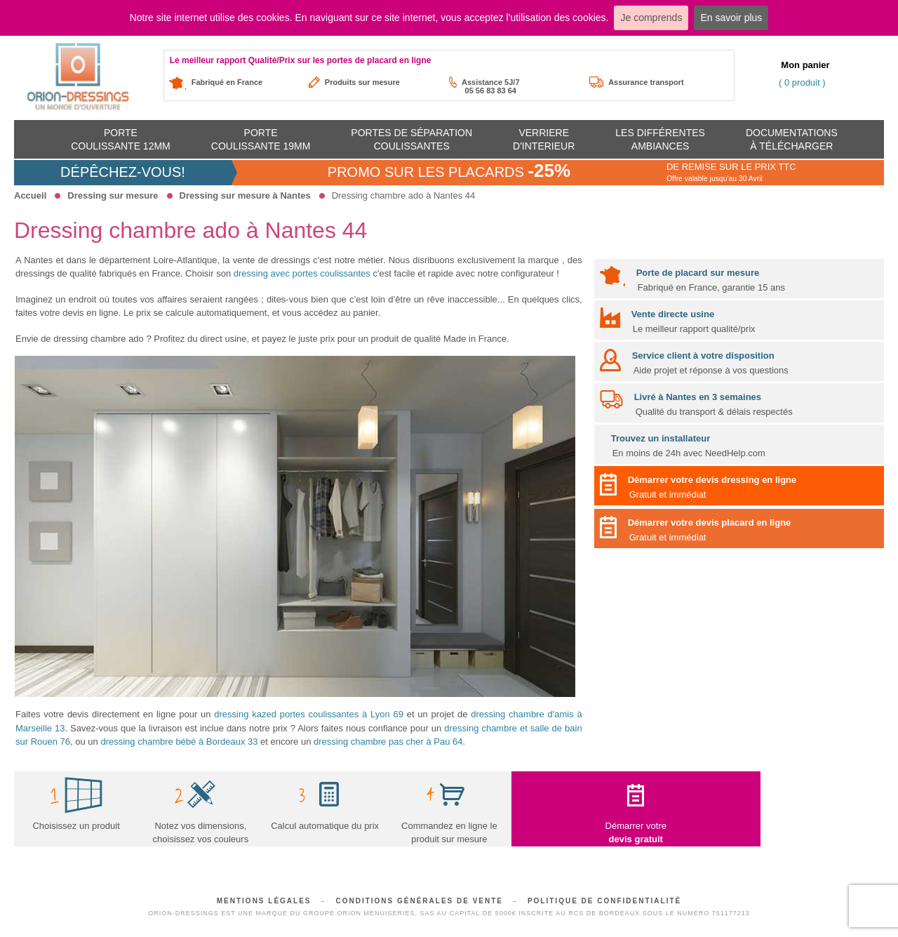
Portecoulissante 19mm (261, 139)
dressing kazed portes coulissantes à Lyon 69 (308, 714)
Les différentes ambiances (660, 139)
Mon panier (805, 65)
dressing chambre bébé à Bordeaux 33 (178, 741)
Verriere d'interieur (544, 139)
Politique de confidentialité (604, 901)
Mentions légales (264, 901)
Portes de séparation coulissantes (411, 139)
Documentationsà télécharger (792, 139)
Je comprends (651, 17)
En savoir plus (731, 17)
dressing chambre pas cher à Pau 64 (388, 741)
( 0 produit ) (802, 82)
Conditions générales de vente (419, 901)
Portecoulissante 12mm (120, 139)
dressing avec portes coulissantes (302, 273)
